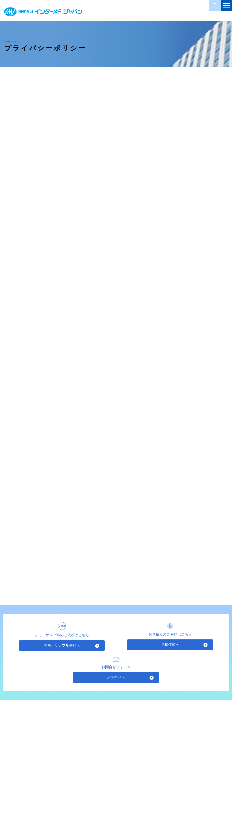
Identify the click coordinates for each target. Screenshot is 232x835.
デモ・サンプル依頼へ (62, 645)
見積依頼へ (170, 644)
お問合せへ (116, 677)
